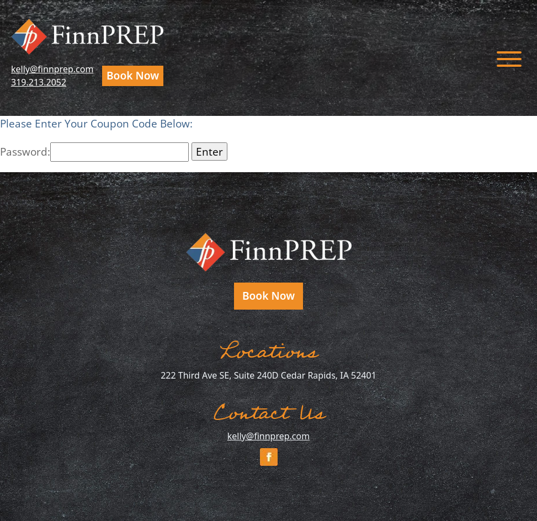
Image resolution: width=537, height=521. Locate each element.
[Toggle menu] (509, 58)
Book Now (133, 75)
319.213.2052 (38, 82)
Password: (94, 151)
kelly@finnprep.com (52, 69)
